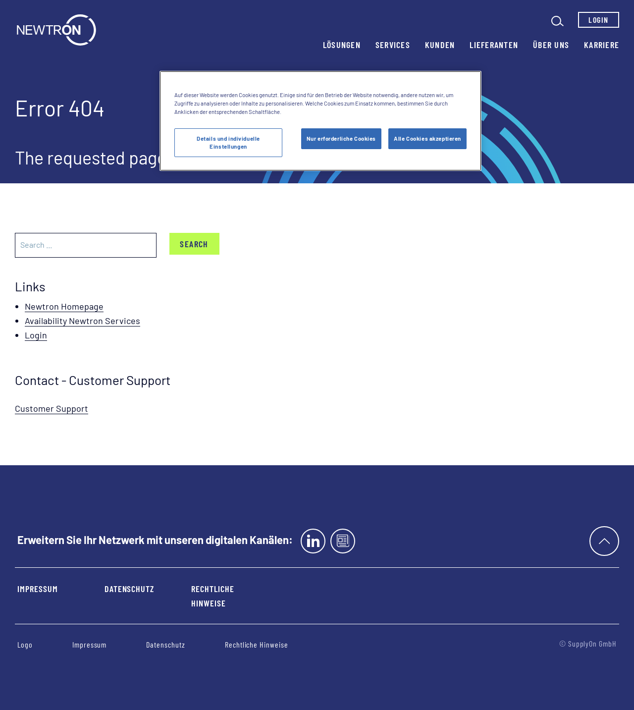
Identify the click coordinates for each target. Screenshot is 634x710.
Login (598, 19)
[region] (320, 121)
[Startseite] (56, 30)
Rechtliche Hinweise (212, 595)
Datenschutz (129, 588)
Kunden (440, 44)
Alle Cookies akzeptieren (427, 138)
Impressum (37, 588)
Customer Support (51, 408)
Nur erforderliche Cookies (341, 138)
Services (392, 44)
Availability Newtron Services (82, 320)
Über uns (551, 44)
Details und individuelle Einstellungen (228, 142)
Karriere (601, 44)
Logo (25, 644)
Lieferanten (494, 44)
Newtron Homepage (64, 306)
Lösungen (342, 44)
